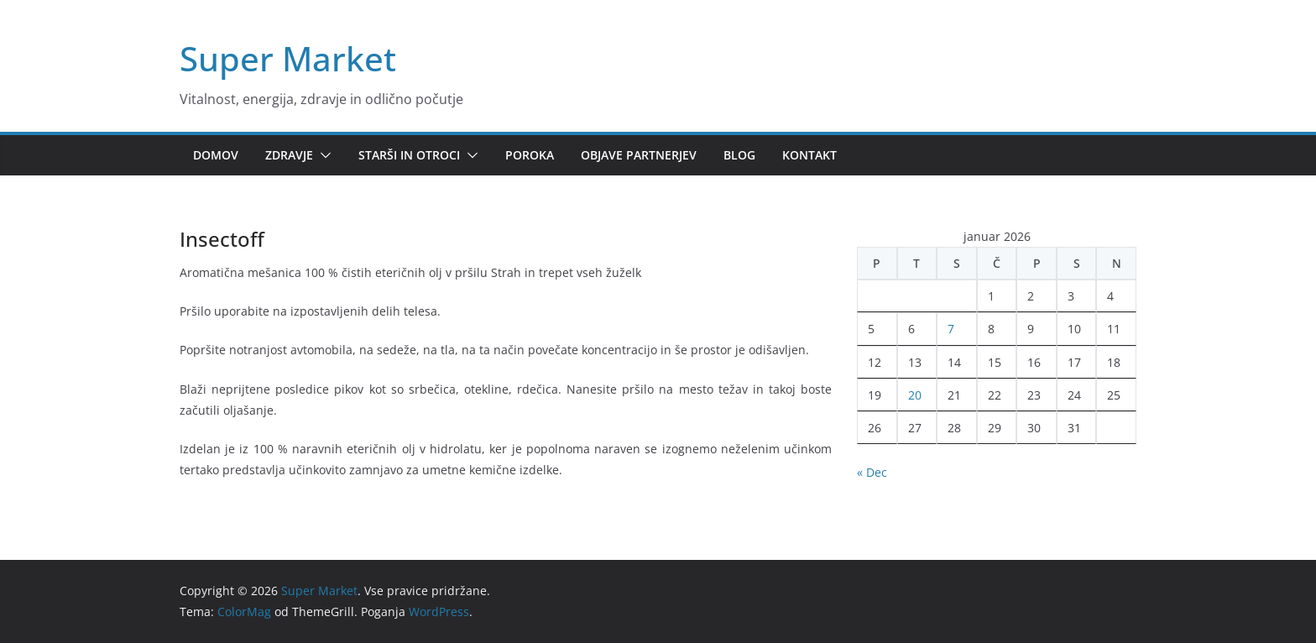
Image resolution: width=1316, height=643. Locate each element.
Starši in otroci (409, 155)
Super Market (288, 58)
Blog (739, 155)
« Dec (872, 472)
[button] (322, 155)
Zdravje (289, 155)
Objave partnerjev (639, 155)
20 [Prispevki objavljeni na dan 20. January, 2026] (915, 395)
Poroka (529, 155)
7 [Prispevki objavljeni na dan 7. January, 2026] (951, 329)
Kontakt (809, 155)
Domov (215, 155)
